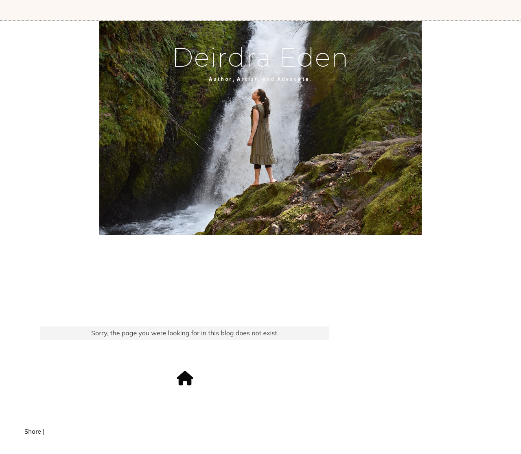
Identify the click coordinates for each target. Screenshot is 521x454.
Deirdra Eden (260, 57)
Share (32, 431)
